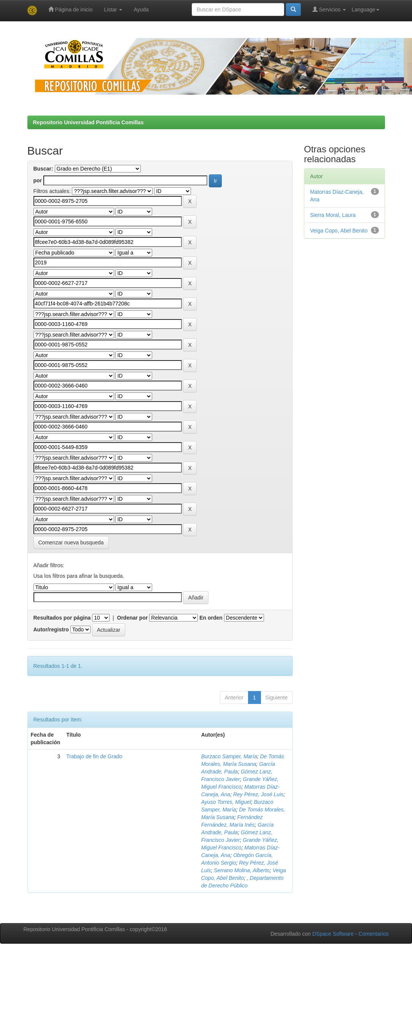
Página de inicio (70, 9)
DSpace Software (333, 934)
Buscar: (43, 169)
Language (365, 9)
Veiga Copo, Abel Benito (338, 231)
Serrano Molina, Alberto (242, 870)
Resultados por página (62, 618)
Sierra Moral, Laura (333, 215)
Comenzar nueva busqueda (71, 542)
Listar (113, 9)
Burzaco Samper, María (229, 756)
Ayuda (141, 9)
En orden (211, 618)
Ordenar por (132, 618)
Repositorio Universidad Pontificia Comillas (88, 122)
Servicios (329, 9)
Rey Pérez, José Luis (258, 794)
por (37, 180)
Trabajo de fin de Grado (94, 756)
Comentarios (373, 934)
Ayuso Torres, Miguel (226, 802)
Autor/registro (51, 629)
